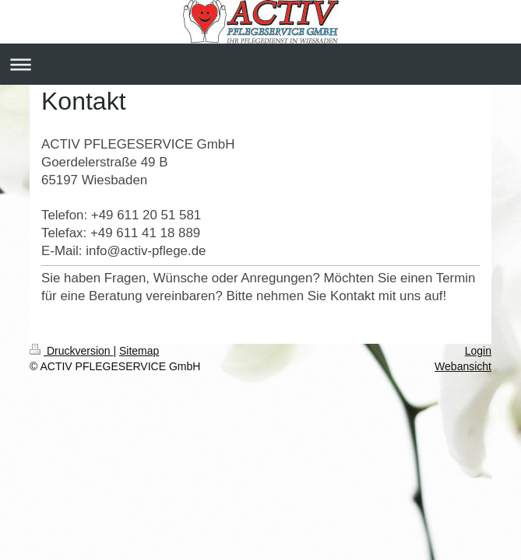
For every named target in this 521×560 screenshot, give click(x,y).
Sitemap (139, 351)
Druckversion (71, 351)
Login (478, 351)
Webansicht (463, 366)
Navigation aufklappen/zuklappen (260, 64)
